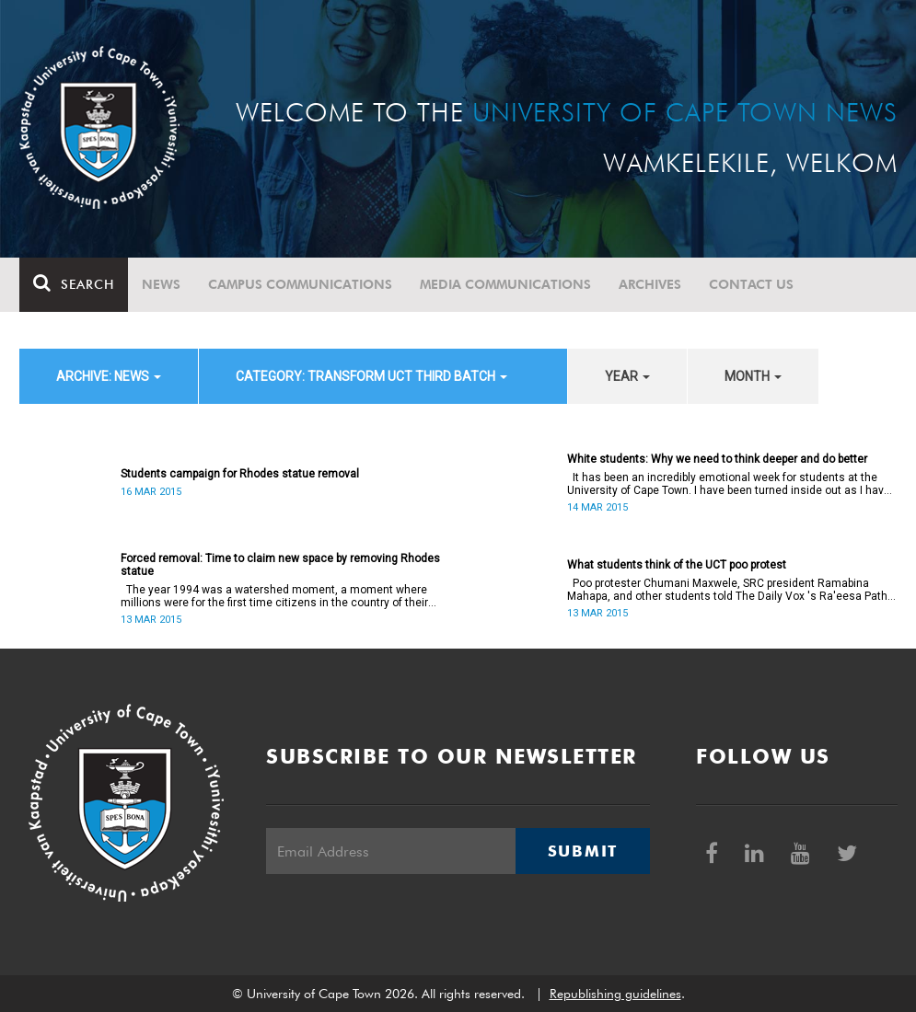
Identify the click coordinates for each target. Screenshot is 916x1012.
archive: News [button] (108, 376)
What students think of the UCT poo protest (676, 564)
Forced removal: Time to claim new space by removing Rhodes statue (280, 565)
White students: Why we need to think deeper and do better (717, 459)
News (161, 284)
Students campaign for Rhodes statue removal (240, 473)
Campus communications (300, 284)
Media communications (505, 284)
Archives (650, 284)
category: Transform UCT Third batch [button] (371, 376)
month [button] (753, 376)
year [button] (627, 376)
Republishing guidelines (615, 993)
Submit (583, 851)
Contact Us (751, 284)
